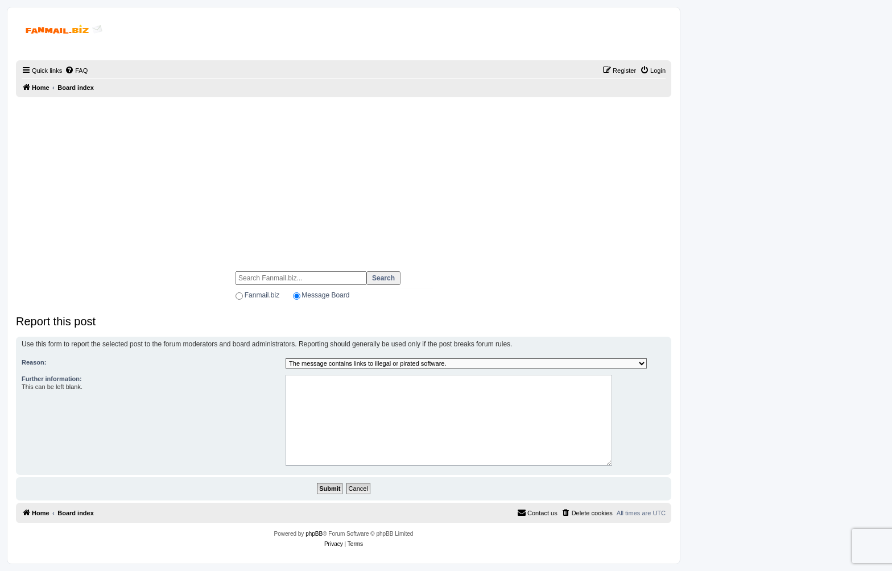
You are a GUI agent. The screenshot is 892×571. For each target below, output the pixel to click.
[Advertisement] (343, 179)
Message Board (325, 295)
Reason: (34, 362)
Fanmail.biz (262, 295)
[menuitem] (76, 70)
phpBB (314, 534)
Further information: (52, 378)
